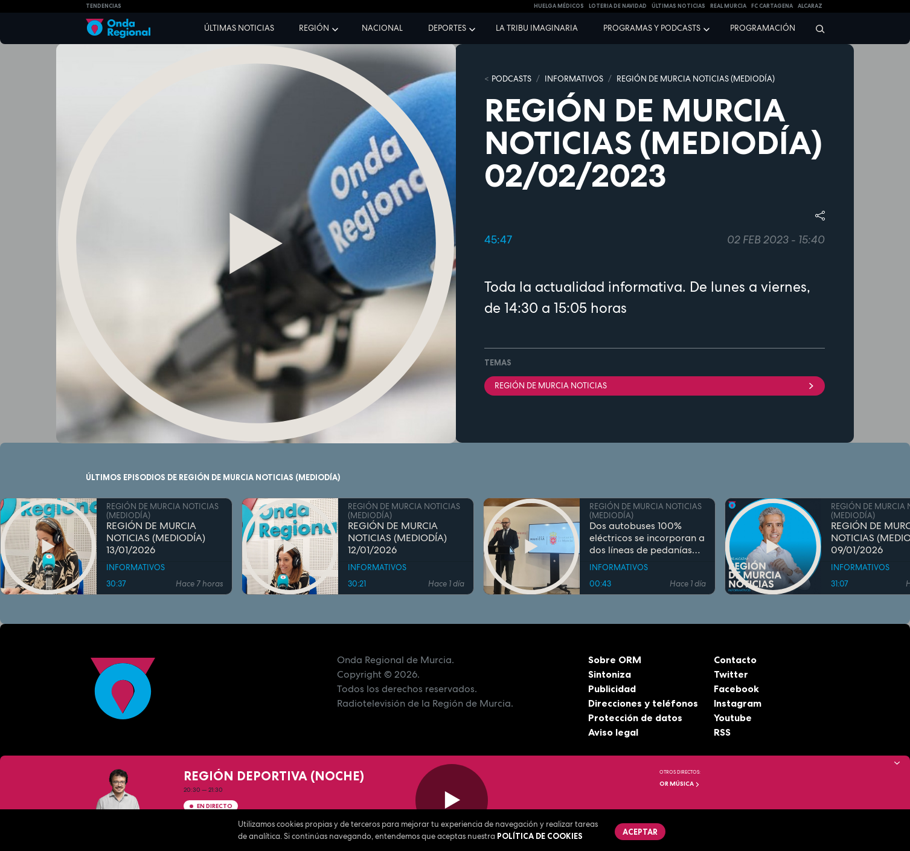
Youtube (733, 717)
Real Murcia (728, 6)
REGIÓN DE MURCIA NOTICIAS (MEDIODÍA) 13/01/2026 (155, 538)
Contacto (735, 660)
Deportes (447, 28)
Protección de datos (635, 717)
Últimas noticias (239, 28)
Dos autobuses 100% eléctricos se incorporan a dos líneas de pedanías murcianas (647, 538)
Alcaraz (810, 6)
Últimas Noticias (678, 6)
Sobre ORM (614, 660)
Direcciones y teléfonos (643, 703)
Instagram (737, 703)
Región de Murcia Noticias (655, 386)
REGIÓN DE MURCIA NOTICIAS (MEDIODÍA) (696, 79)
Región (314, 28)
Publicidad (612, 688)
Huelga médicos (559, 6)
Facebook (736, 688)
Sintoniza (609, 674)
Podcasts (511, 79)
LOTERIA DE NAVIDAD (618, 6)
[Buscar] (816, 28)
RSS (722, 732)
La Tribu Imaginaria (537, 28)
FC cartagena (772, 6)
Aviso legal (613, 732)
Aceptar (640, 832)
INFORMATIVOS (574, 79)
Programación (762, 28)
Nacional (382, 28)
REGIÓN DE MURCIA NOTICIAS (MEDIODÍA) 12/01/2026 (397, 538)
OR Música (679, 784)
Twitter (731, 674)
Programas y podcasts (651, 28)
